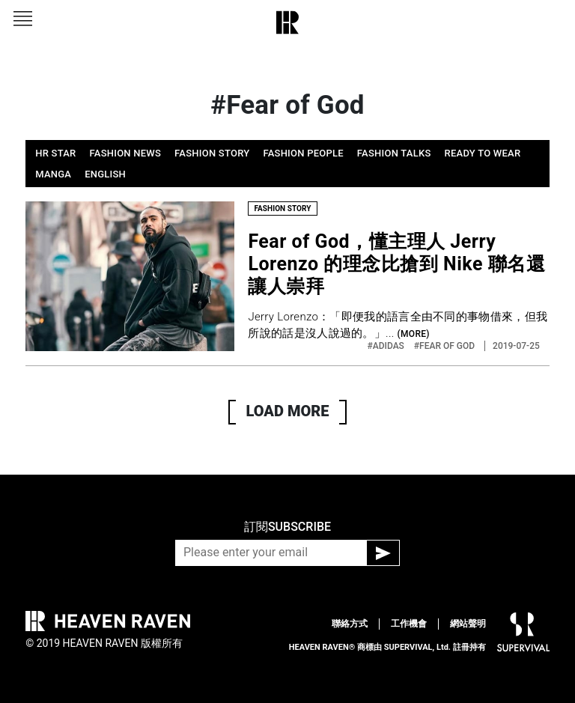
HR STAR (55, 153)
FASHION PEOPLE (303, 153)
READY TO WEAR (483, 153)
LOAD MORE (287, 411)
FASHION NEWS (126, 153)
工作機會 (409, 623)
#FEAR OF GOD (445, 346)
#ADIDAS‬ (387, 346)
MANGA (53, 174)
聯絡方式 (350, 623)
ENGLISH (105, 174)
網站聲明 (468, 623)
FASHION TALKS (394, 153)
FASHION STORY (211, 153)
